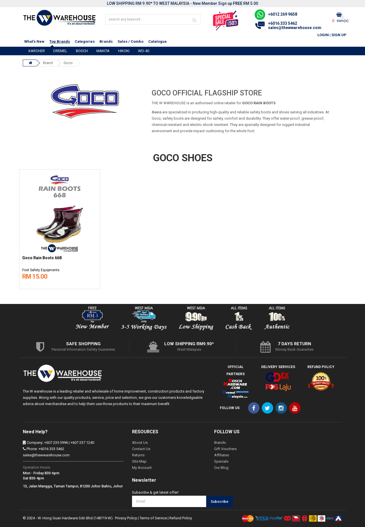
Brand (48, 63)
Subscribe (219, 501)
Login (323, 35)
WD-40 (143, 51)
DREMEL (60, 51)
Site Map (139, 461)
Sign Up (338, 35)
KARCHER (37, 51)
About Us (140, 442)
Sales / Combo (130, 41)
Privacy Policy (126, 518)
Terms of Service (153, 518)
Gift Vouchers (225, 449)
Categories (85, 41)
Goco (68, 63)
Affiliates (221, 455)
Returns (138, 455)
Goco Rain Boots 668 (42, 258)
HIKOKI (123, 51)
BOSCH (82, 51)
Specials (221, 461)
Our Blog (221, 467)
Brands (106, 41)
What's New (34, 41)
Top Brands (59, 41)
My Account (142, 467)
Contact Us (141, 449)
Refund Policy (180, 518)
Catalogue (157, 41)
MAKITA (103, 51)
